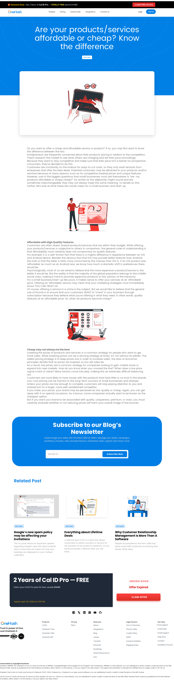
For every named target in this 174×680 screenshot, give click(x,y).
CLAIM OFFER (139, 597)
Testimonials (75, 11)
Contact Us (104, 11)
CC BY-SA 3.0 (160, 668)
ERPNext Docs (137, 668)
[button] (52, 12)
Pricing (62, 11)
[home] (15, 11)
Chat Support (162, 625)
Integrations (90, 11)
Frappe (147, 668)
